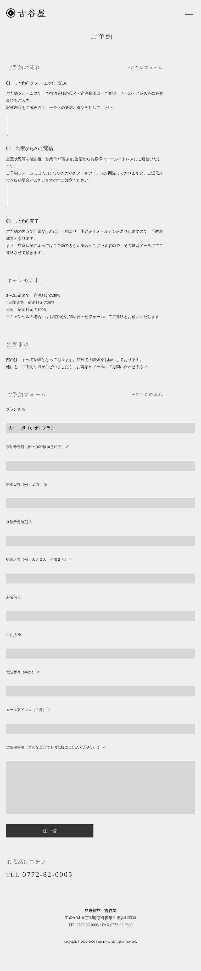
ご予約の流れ (147, 394)
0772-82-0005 (39, 885)
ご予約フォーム (145, 68)
